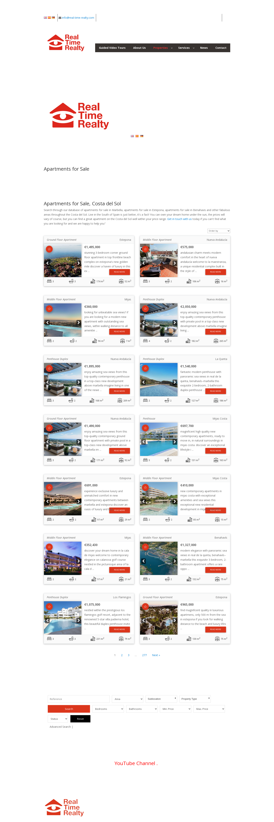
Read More (119, 272)
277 (144, 655)
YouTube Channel (135, 753)
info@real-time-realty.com (78, 17)
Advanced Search (60, 717)
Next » (156, 655)
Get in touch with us (179, 219)
